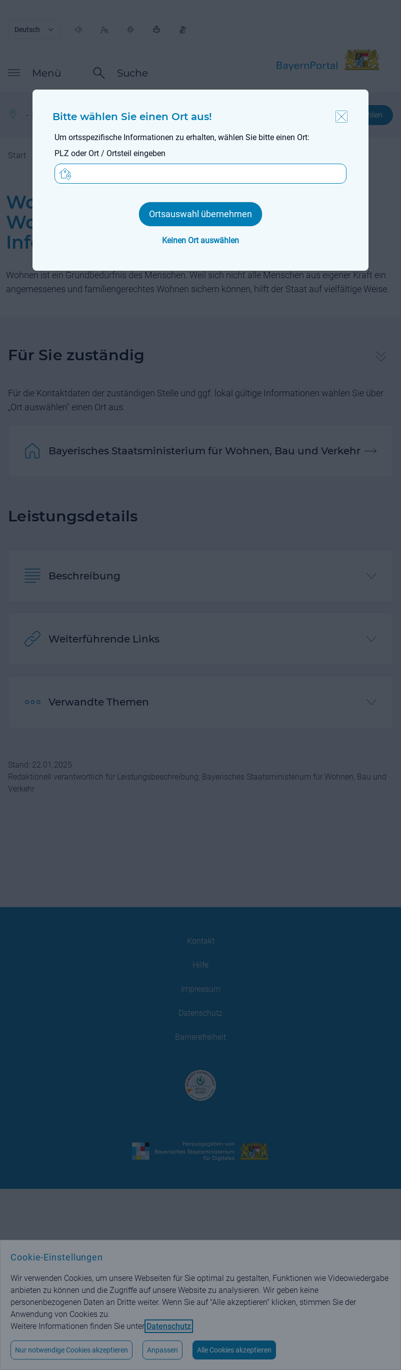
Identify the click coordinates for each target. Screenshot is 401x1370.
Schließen (342, 117)
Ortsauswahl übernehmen (200, 214)
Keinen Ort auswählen (200, 240)
